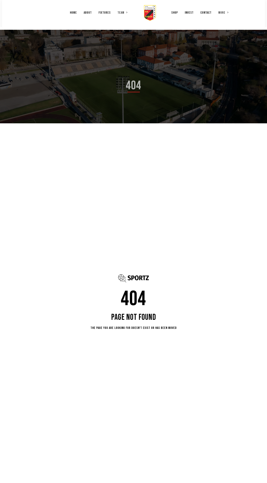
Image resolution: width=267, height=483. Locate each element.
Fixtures (105, 11)
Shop (174, 11)
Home (73, 11)
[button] (123, 11)
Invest (189, 11)
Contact (206, 11)
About (88, 11)
